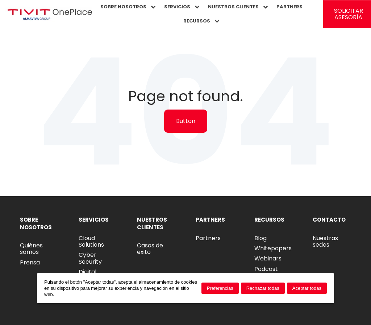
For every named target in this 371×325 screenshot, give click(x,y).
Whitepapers (273, 248)
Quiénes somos (31, 248)
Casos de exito (150, 248)
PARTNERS (289, 6)
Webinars (268, 258)
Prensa (30, 262)
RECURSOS (201, 21)
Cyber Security (90, 258)
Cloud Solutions (91, 241)
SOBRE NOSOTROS (127, 7)
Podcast (266, 269)
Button (185, 121)
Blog (260, 238)
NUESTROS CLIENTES (238, 7)
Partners (208, 238)
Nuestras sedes (325, 241)
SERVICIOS (181, 7)
